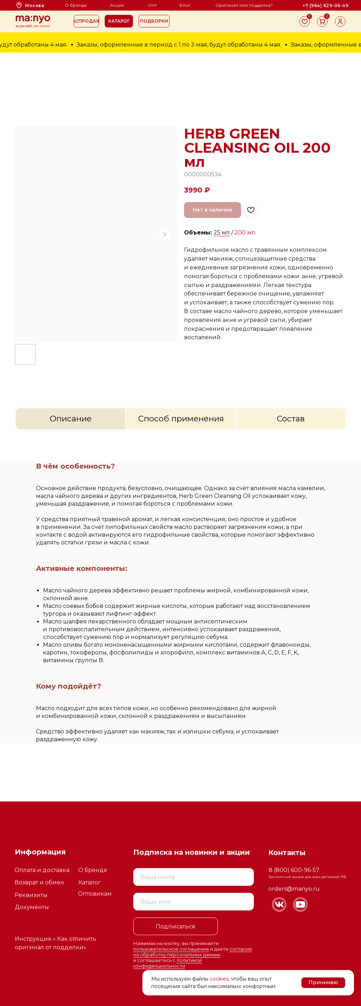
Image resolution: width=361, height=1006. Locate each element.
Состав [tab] (291, 418)
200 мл (244, 232)
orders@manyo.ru (294, 888)
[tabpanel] (180, 615)
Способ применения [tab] (181, 418)
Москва (34, 5)
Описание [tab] (71, 418)
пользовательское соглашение (171, 949)
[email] (193, 877)
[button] (119, 21)
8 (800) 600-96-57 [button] (294, 870)
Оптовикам (95, 893)
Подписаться (175, 926)
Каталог (89, 882)
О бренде (92, 870)
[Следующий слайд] (164, 234)
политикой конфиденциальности (167, 963)
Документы (32, 907)
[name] (193, 901)
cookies (219, 979)
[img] (279, 904)
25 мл (222, 232)
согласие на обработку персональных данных (192, 951)
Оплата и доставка (41, 870)
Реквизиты (31, 895)
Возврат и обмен (39, 882)
